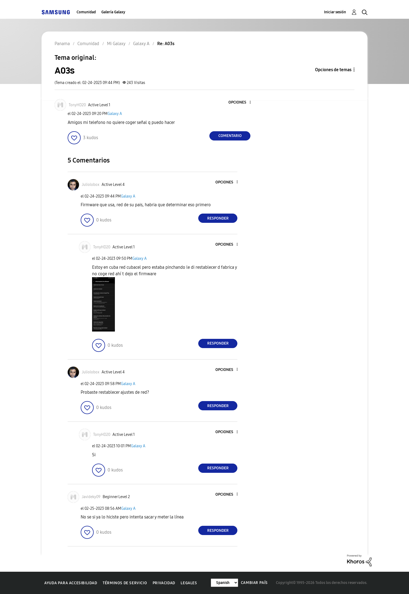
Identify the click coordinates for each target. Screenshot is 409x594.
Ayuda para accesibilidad (70, 583)
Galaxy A (115, 113)
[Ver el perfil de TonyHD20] (77, 105)
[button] (241, 102)
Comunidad (86, 12)
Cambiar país (254, 582)
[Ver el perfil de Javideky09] (91, 497)
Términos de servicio (125, 583)
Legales (189, 583)
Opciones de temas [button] (333, 69)
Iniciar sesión (335, 12)
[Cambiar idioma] (224, 583)
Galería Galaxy (113, 12)
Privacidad (164, 583)
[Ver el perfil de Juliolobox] (90, 184)
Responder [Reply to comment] (218, 218)
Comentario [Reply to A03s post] (230, 135)
